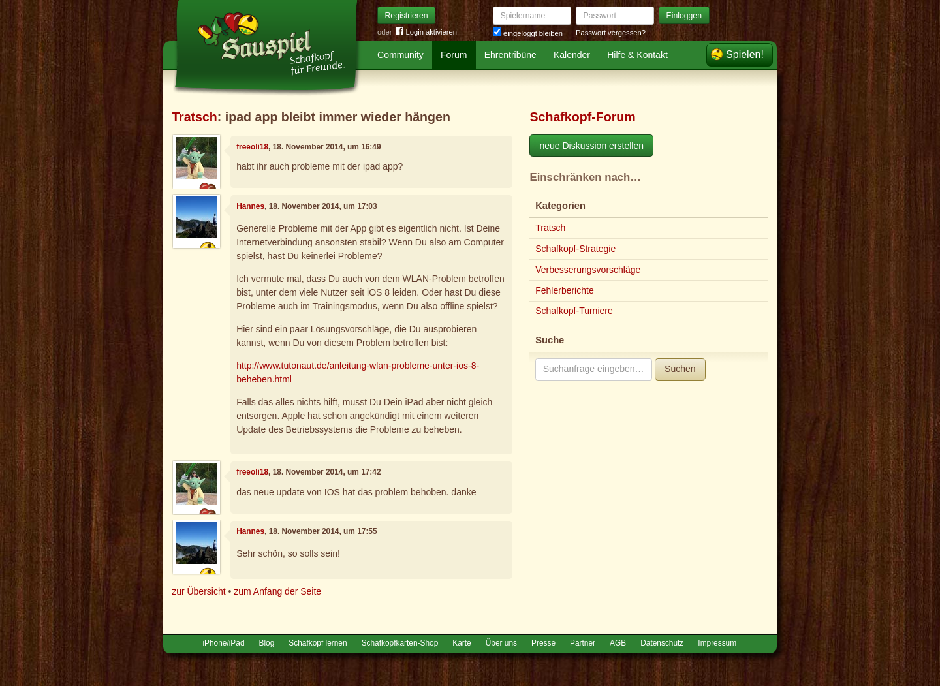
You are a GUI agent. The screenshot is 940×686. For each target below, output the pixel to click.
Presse (543, 642)
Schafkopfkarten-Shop (400, 642)
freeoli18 (252, 146)
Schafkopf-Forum (582, 117)
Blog (267, 642)
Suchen (680, 369)
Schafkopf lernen (318, 642)
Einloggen (684, 15)
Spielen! (745, 54)
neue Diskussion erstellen (591, 145)
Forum (454, 55)
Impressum (717, 642)
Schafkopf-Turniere (574, 310)
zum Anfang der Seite (277, 591)
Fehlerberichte (564, 290)
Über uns (501, 642)
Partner (582, 642)
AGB (618, 642)
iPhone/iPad (223, 642)
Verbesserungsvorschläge (587, 269)
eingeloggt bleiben (528, 33)
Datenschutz (661, 642)
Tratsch (194, 117)
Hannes (250, 206)
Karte (461, 642)
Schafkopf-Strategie (575, 248)
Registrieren (406, 15)
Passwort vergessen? (611, 33)
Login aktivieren (426, 32)
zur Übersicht (198, 591)
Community (400, 55)
